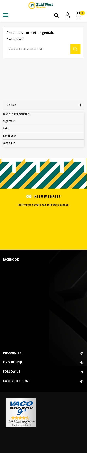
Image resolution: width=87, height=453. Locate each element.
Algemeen (9, 121)
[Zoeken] (43, 49)
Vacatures (9, 142)
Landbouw (9, 135)
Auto (6, 128)
